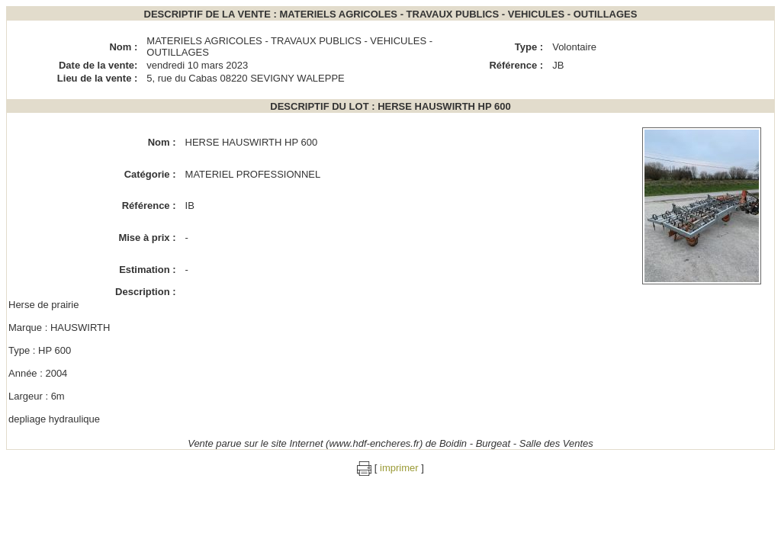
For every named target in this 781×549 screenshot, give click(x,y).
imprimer (399, 468)
